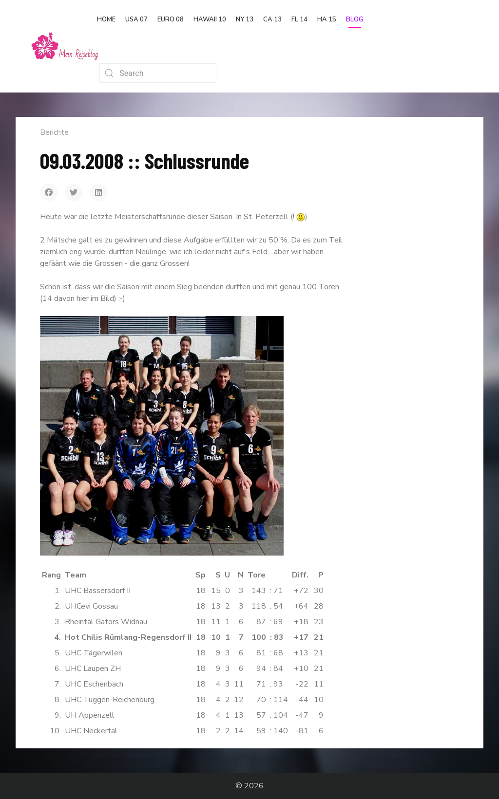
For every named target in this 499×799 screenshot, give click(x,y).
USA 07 (136, 19)
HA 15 (326, 19)
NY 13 (244, 19)
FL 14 (299, 19)
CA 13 (272, 19)
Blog (355, 19)
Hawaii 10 (209, 19)
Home (106, 19)
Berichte (54, 132)
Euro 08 (170, 19)
